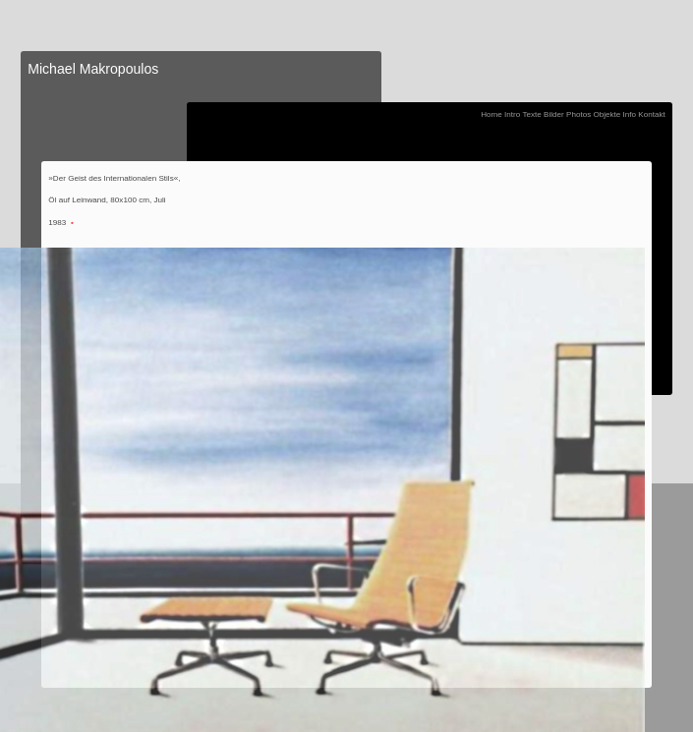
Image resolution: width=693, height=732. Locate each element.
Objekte (606, 114)
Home (491, 114)
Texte (531, 114)
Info (630, 114)
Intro (512, 114)
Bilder (554, 114)
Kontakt (651, 114)
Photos (578, 114)
